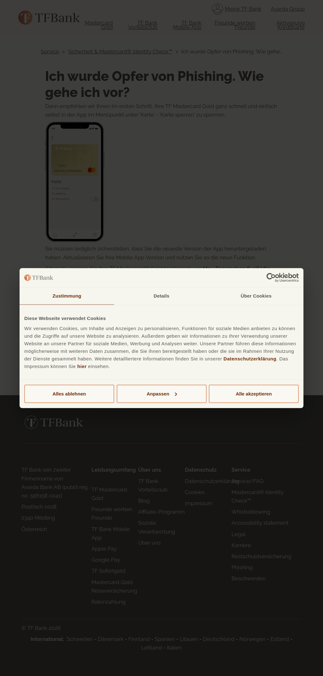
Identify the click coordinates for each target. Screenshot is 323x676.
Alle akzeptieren (254, 393)
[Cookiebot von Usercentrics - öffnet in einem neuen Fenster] (271, 277)
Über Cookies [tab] (256, 296)
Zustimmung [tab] (67, 296)
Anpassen (162, 393)
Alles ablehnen (69, 393)
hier (82, 366)
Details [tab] (161, 296)
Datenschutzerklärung (250, 358)
